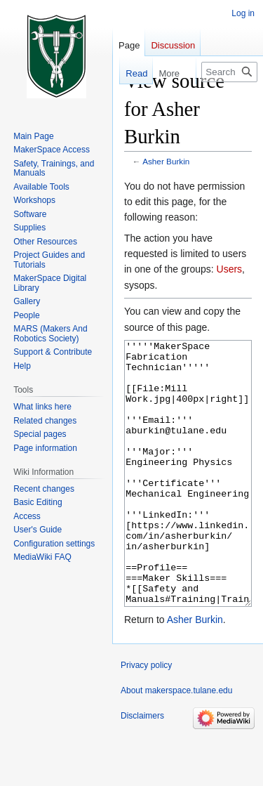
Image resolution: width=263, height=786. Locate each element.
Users (230, 269)
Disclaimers (142, 768)
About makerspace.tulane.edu (176, 743)
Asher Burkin (165, 161)
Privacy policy (146, 718)
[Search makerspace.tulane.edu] (229, 72)
